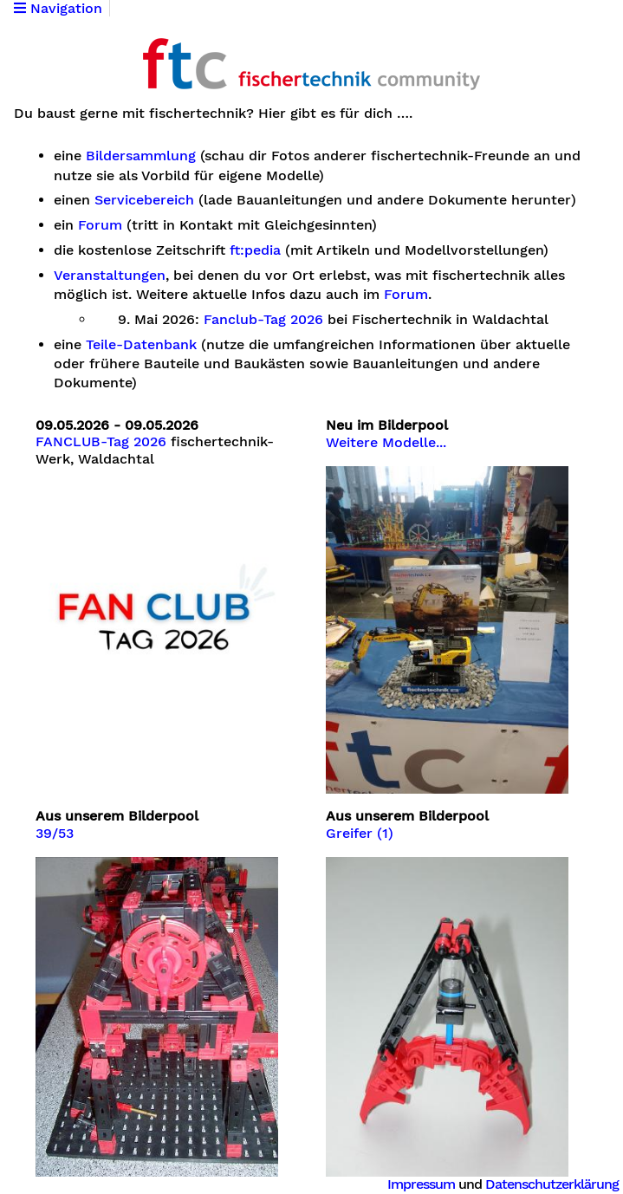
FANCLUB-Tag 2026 (101, 442)
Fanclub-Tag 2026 (263, 320)
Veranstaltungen (109, 275)
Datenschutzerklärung (552, 1184)
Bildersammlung (141, 156)
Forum (100, 225)
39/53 (55, 833)
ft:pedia (255, 250)
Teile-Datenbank (141, 345)
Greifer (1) (359, 833)
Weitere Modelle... (386, 443)
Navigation (58, 8)
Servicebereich (144, 200)
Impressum (421, 1184)
